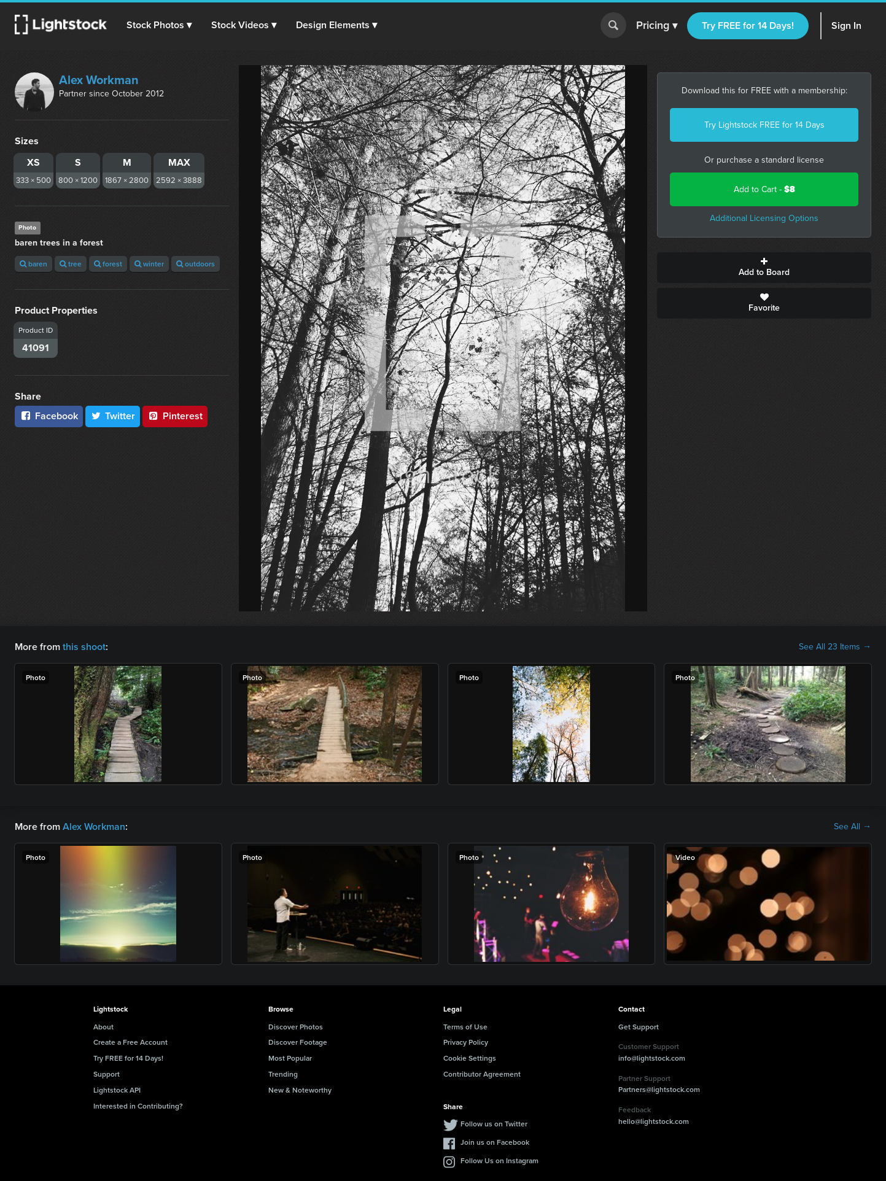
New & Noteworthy (300, 1090)
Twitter (113, 416)
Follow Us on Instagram (499, 1160)
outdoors (195, 263)
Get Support (638, 1026)
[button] (159, 25)
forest (108, 263)
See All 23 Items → (835, 647)
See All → (852, 827)
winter (149, 263)
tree (71, 263)
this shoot (84, 647)
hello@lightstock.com (653, 1121)
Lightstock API (117, 1090)
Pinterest (175, 416)
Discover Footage (297, 1042)
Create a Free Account (130, 1042)
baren (33, 263)
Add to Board (764, 267)
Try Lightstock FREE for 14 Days (764, 124)
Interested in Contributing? (138, 1106)
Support (106, 1074)
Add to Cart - (764, 189)
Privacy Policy (465, 1042)
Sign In (846, 25)
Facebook (49, 416)
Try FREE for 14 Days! (748, 25)
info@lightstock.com (651, 1058)
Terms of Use (465, 1026)
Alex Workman (99, 80)
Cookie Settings (469, 1058)
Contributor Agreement (482, 1074)
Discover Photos (295, 1026)
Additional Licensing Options (764, 218)
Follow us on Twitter (493, 1123)
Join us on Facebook (494, 1142)
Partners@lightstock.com (659, 1089)
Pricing (656, 25)
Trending (283, 1074)
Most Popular (290, 1058)
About (103, 1026)
